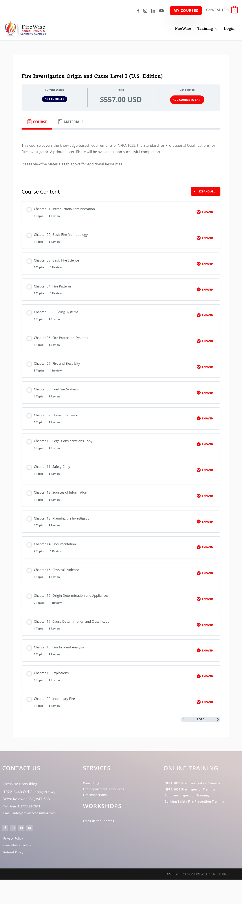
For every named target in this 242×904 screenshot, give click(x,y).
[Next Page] (217, 734)
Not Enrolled (54, 98)
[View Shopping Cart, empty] (222, 9)
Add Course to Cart (187, 99)
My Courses (186, 10)
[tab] (37, 121)
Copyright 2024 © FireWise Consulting (196, 898)
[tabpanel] (121, 154)
